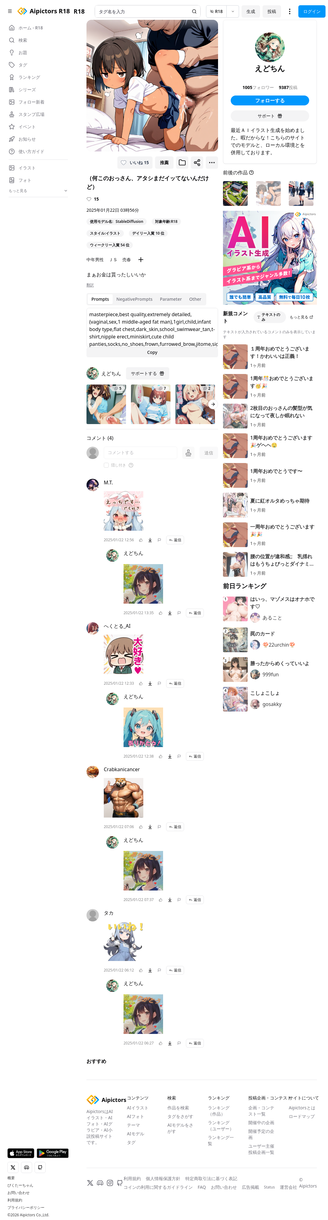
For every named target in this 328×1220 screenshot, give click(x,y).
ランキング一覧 (221, 1140)
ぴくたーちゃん (20, 1185)
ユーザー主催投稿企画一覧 (261, 1149)
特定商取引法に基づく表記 (211, 1178)
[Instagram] (110, 1183)
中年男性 (95, 259)
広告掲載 (250, 1187)
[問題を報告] (159, 540)
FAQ (202, 1187)
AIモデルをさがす (180, 1128)
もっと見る (301, 317)
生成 (250, 11)
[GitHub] (120, 1183)
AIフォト (135, 1116)
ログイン (312, 11)
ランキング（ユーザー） (221, 1126)
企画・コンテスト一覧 (261, 1111)
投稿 (271, 11)
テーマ (133, 1125)
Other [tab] (195, 299)
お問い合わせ (18, 1192)
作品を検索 (178, 1108)
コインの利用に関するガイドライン (158, 1187)
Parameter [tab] (171, 299)
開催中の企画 (261, 1122)
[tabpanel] (152, 332)
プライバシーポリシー (25, 1207)
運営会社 (288, 1187)
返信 (175, 539)
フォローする (270, 100)
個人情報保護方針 (163, 1178)
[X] (90, 1183)
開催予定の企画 (261, 1134)
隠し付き (118, 465)
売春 (126, 259)
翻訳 (90, 285)
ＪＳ (113, 259)
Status (269, 1187)
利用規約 (14, 1200)
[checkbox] (106, 465)
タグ (131, 1142)
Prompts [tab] (100, 299)
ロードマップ (302, 1116)
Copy (152, 352)
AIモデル (135, 1134)
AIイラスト (138, 1108)
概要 (11, 1177)
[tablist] (146, 299)
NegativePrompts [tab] (134, 299)
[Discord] (100, 1183)
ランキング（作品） (218, 1111)
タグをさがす (180, 1116)
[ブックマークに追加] (182, 162)
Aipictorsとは (302, 1108)
